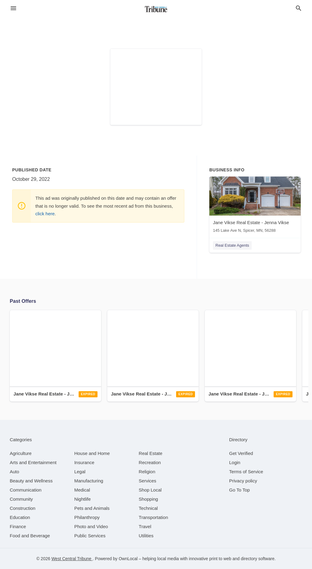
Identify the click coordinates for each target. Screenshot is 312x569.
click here (45, 213)
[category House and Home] (92, 453)
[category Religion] (147, 471)
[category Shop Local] (150, 489)
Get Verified (241, 453)
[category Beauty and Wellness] (31, 480)
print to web (220, 558)
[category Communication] (25, 489)
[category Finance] (18, 526)
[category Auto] (14, 471)
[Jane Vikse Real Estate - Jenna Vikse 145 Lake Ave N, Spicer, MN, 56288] (255, 206)
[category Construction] (22, 508)
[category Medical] (82, 489)
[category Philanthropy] (87, 517)
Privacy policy (243, 480)
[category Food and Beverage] (30, 535)
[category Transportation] (153, 517)
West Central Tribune (72, 558)
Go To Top (239, 489)
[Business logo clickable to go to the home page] (156, 9)
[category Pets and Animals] (92, 508)
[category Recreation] (150, 462)
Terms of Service (246, 471)
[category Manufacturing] (88, 480)
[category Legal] (80, 471)
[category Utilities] (146, 535)
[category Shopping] (148, 499)
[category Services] (147, 480)
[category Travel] (145, 526)
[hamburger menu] (13, 8)
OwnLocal (128, 558)
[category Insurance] (84, 462)
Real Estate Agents (232, 245)
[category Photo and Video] (91, 526)
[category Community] (21, 499)
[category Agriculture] (21, 453)
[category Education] (20, 517)
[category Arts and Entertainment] (33, 462)
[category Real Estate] (150, 453)
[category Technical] (148, 508)
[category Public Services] (90, 535)
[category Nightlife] (82, 499)
